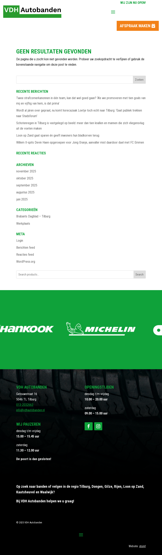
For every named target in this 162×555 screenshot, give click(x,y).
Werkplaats (23, 223)
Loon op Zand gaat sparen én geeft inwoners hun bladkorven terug (57, 135)
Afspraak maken (135, 25)
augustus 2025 (25, 192)
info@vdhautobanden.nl (30, 410)
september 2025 (26, 185)
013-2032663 (24, 405)
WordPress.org (25, 261)
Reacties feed (25, 254)
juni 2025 (22, 199)
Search (140, 274)
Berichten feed (25, 247)
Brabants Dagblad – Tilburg (33, 216)
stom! (142, 546)
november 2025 (26, 171)
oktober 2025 (24, 178)
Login (19, 240)
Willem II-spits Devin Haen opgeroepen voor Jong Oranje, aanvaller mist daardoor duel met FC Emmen (80, 142)
